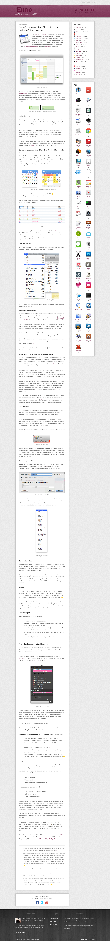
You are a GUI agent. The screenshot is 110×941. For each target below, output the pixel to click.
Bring (77, 40)
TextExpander (79, 59)
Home (83, 2)
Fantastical (22, 658)
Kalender (78, 217)
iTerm (88, 206)
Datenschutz (84, 939)
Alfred (78, 104)
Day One (78, 27)
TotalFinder (79, 68)
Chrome (88, 135)
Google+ (81, 11)
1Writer (78, 34)
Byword (78, 44)
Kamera (88, 217)
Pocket (78, 66)
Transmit (78, 55)
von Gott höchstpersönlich (31, 46)
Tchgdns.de (53, 921)
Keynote (88, 227)
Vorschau (78, 340)
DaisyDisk (78, 51)
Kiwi (78, 237)
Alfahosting (37, 939)
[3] (53, 363)
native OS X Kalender (40, 34)
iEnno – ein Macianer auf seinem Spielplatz (27, 11)
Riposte (78, 278)
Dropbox (78, 176)
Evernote (78, 186)
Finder (78, 196)
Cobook (78, 57)
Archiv (88, 2)
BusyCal (47, 46)
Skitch (77, 70)
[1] (55, 230)
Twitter (87, 11)
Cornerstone (78, 155)
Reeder (88, 268)
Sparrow (78, 72)
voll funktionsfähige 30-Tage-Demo (47, 839)
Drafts (77, 47)
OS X (78, 258)
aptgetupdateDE (54, 918)
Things (32, 145)
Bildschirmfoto (78, 114)
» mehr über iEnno (19, 932)
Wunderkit (88, 340)
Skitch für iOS (79, 42)
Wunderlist (78, 350)
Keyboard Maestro (81, 64)
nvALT (77, 29)
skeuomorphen (23, 93)
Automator (79, 36)
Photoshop (88, 258)
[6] (49, 747)
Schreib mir (85, 927)
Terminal (88, 299)
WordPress (25, 939)
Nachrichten (78, 248)
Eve (88, 176)
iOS (78, 206)
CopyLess (88, 145)
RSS (75, 11)
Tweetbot (78, 330)
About (93, 2)
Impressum (92, 939)
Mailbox (88, 237)
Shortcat (78, 53)
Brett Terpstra (53, 924)
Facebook (92, 11)
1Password (79, 32)
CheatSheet (78, 135)
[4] (41, 399)
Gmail (88, 196)
